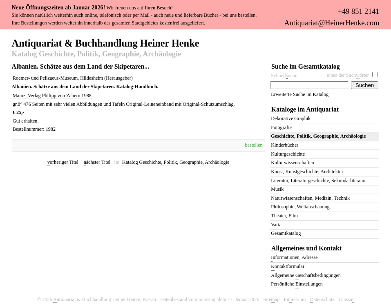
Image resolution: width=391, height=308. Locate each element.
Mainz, (20, 95)
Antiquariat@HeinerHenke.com (331, 23)
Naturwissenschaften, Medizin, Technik (310, 198)
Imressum (295, 300)
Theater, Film (284, 216)
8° (20, 104)
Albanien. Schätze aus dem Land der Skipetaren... (80, 66)
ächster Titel (97, 162)
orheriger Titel (62, 162)
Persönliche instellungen (297, 284)
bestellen (253, 145)
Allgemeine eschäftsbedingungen (305, 275)
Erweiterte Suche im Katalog (299, 94)
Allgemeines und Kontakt (306, 248)
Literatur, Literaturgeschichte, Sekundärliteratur (318, 180)
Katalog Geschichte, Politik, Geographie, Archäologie (96, 54)
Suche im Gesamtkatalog (305, 66)
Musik (277, 189)
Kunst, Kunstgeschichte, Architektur (307, 171)
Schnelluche (284, 76)
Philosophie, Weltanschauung (300, 207)
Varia (276, 225)
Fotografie (281, 127)
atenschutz (322, 300)
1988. (87, 95)
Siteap (271, 300)
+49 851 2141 (358, 11)
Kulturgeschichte (288, 154)
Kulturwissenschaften (292, 162)
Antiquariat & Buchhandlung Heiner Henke (105, 42)
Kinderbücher (284, 145)
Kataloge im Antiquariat (305, 109)
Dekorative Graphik (291, 118)
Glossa (346, 300)
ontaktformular (287, 266)
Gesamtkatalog (286, 233)
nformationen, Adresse (294, 257)
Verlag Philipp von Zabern (55, 95)
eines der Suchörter (348, 75)
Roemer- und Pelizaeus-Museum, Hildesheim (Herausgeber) (73, 78)
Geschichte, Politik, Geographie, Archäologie (318, 136)
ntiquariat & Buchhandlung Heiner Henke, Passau (104, 300)
